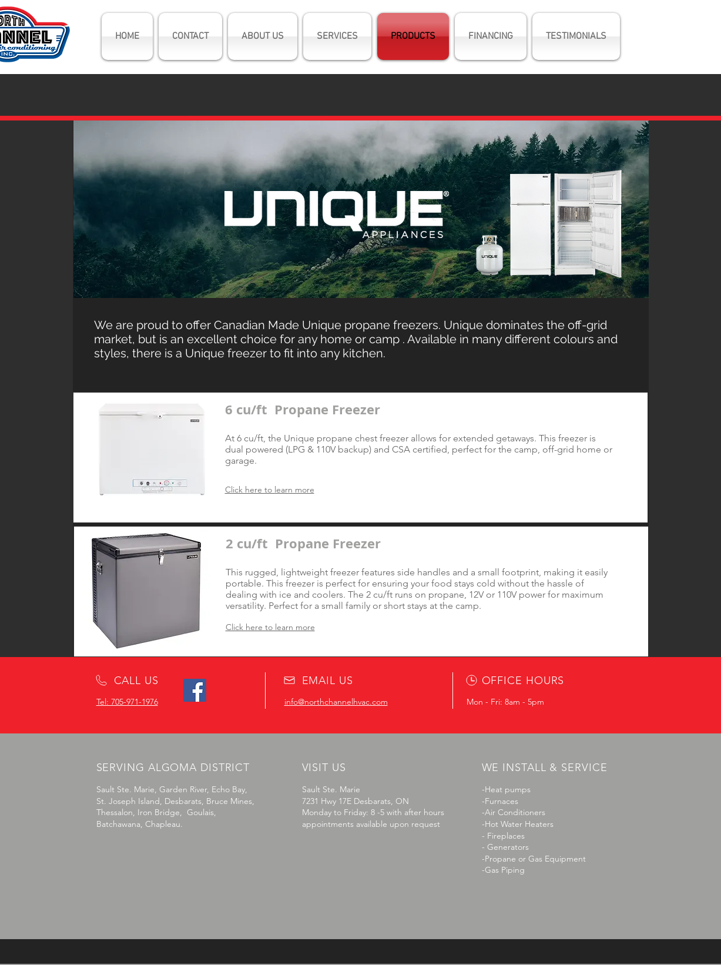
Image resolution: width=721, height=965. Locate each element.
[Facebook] (194, 690)
